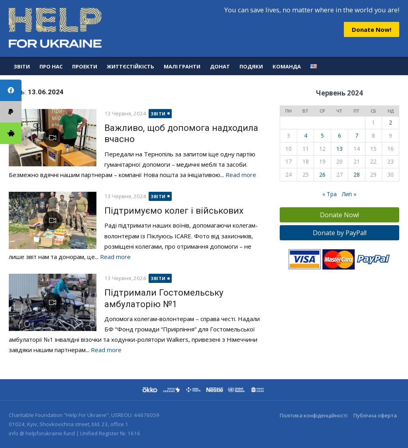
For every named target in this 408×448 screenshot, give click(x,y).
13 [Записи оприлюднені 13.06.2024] (339, 148)
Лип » (349, 194)
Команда (287, 66)
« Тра (329, 194)
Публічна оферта (375, 415)
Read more (241, 175)
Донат (220, 66)
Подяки (251, 66)
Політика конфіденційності (313, 415)
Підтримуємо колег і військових (173, 210)
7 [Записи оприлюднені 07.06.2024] (356, 135)
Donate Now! (371, 29)
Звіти (22, 66)
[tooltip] (11, 133)
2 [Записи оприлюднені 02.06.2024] (390, 122)
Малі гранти (182, 66)
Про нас (51, 66)
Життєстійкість (130, 66)
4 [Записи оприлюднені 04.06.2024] (305, 135)
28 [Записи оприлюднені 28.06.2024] (356, 174)
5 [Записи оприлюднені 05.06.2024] (322, 135)
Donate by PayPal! (340, 232)
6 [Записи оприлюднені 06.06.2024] (339, 135)
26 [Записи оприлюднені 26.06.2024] (322, 174)
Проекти (84, 66)
